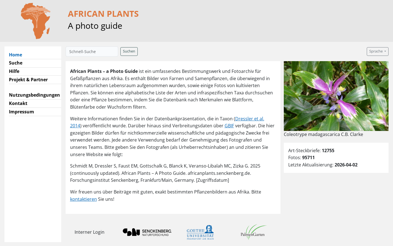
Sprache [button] (376, 51)
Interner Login (89, 232)
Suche (15, 63)
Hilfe (14, 71)
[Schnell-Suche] (92, 51)
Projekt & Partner (28, 80)
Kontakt (18, 103)
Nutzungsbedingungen (34, 95)
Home (18, 54)
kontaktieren (83, 199)
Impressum (21, 112)
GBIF (229, 126)
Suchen (129, 51)
